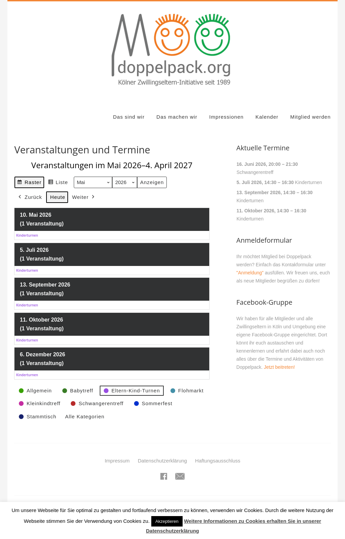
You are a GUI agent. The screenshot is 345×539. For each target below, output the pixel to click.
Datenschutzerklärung (162, 460)
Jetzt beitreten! (279, 367)
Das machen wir (176, 117)
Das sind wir (129, 117)
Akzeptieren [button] (167, 521)
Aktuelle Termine (263, 147)
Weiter (84, 197)
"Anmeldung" (250, 272)
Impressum (117, 460)
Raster (29, 183)
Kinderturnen (308, 182)
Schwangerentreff (255, 172)
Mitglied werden (310, 117)
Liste (58, 183)
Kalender (266, 117)
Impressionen (226, 117)
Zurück (29, 197)
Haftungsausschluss (217, 460)
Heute (57, 197)
